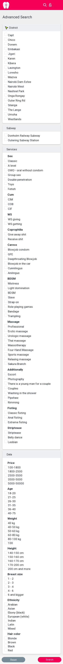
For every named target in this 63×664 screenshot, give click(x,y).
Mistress (13, 283)
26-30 (12, 501)
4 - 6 (11, 590)
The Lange (14, 109)
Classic (12, 161)
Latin (11, 624)
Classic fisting (17, 413)
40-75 (12, 513)
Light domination (18, 288)
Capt (11, 35)
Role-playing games (20, 306)
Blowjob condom (18, 249)
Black (11, 646)
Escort (12, 374)
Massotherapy (17, 345)
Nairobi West (16, 86)
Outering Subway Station (23, 140)
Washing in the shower (22, 393)
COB (10, 204)
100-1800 (14, 467)
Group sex (14, 175)
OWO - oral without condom (25, 170)
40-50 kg (13, 527)
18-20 (12, 493)
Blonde (12, 638)
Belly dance (15, 437)
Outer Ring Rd (16, 100)
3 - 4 (11, 586)
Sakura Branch (17, 364)
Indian (12, 620)
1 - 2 (11, 578)
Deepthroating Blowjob (22, 259)
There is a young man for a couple (29, 383)
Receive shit (15, 239)
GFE (10, 254)
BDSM (11, 292)
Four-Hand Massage (20, 350)
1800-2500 (15, 471)
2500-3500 (15, 475)
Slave (11, 297)
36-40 (12, 509)
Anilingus (13, 273)
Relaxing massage (19, 359)
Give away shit (17, 234)
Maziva (12, 77)
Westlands (14, 119)
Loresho (13, 72)
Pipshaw (13, 397)
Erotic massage (18, 331)
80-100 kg (14, 539)
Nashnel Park (16, 91)
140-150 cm (16, 553)
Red (10, 650)
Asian (11, 608)
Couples (13, 388)
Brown (12, 642)
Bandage (13, 311)
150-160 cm (16, 557)
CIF (10, 208)
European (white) (18, 616)
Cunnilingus (15, 268)
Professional (16, 326)
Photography (16, 379)
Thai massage (17, 340)
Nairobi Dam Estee (19, 81)
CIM (10, 199)
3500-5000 (15, 479)
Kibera (12, 63)
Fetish (12, 189)
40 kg (11, 523)
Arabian (12, 604)
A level (12, 165)
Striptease (14, 432)
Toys (11, 184)
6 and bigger (16, 594)
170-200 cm (16, 565)
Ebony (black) (16, 612)
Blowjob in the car (19, 263)
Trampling (14, 316)
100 (10, 543)
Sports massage (18, 354)
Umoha (12, 114)
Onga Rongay (16, 95)
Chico (11, 39)
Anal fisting (15, 417)
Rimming (13, 402)
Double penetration (20, 179)
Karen (11, 58)
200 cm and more (19, 569)
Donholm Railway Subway (24, 135)
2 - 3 (11, 582)
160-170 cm (16, 561)
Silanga (12, 105)
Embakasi (14, 49)
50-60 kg (13, 531)
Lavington (14, 67)
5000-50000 (16, 483)
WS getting (15, 224)
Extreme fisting (17, 422)
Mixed (11, 628)
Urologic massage (19, 336)
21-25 (12, 497)
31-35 (12, 505)
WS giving (14, 219)
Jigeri (11, 53)
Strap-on (13, 302)
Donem (12, 44)
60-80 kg (13, 535)
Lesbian (13, 442)
